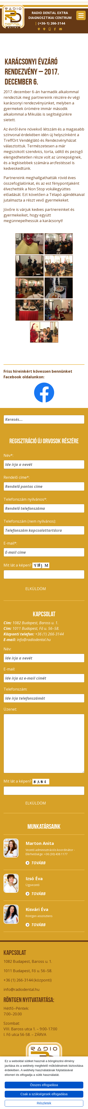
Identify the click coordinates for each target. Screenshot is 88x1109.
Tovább (38, 862)
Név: (7, 649)
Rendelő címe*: (17, 477)
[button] (80, 425)
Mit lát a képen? (26, 565)
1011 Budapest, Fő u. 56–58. (28, 970)
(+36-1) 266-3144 (51, 23)
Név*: (8, 455)
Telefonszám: (15, 689)
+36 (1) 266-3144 (49, 634)
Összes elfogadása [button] (44, 1085)
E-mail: (9, 669)
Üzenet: (10, 709)
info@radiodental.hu (34, 639)
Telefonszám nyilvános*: (25, 499)
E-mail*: (10, 543)
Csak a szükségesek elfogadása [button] (44, 1094)
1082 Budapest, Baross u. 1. (28, 961)
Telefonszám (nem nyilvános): (30, 521)
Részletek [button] (44, 1103)
